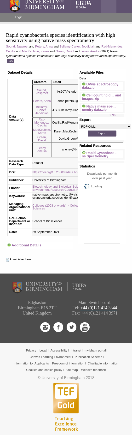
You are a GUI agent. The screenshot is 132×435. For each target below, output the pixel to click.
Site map (71, 370)
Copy (10, 61)
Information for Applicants (31, 363)
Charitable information (103, 363)
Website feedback (93, 370)
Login (18, 17)
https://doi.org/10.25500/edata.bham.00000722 (64, 172)
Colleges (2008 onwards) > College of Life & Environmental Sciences (72, 207)
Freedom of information (68, 363)
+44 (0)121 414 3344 (98, 307)
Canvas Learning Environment (50, 357)
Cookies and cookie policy (44, 370)
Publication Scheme (88, 357)
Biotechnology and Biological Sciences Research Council (71, 186)
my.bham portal (95, 350)
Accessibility (58, 350)
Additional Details (26, 245)
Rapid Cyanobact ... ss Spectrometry (100, 154)
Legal (43, 350)
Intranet (76, 350)
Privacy (31, 350)
